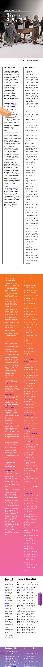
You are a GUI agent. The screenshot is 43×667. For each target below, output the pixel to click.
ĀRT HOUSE (13, 16)
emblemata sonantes (10, 399)
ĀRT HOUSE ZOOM (10, 470)
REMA (13, 183)
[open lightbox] (32, 61)
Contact (12, 21)
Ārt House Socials (11, 348)
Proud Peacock (16, 18)
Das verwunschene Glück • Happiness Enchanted (11, 407)
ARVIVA (13, 666)
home (9, 13)
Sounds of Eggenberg (10, 394)
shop (9, 23)
